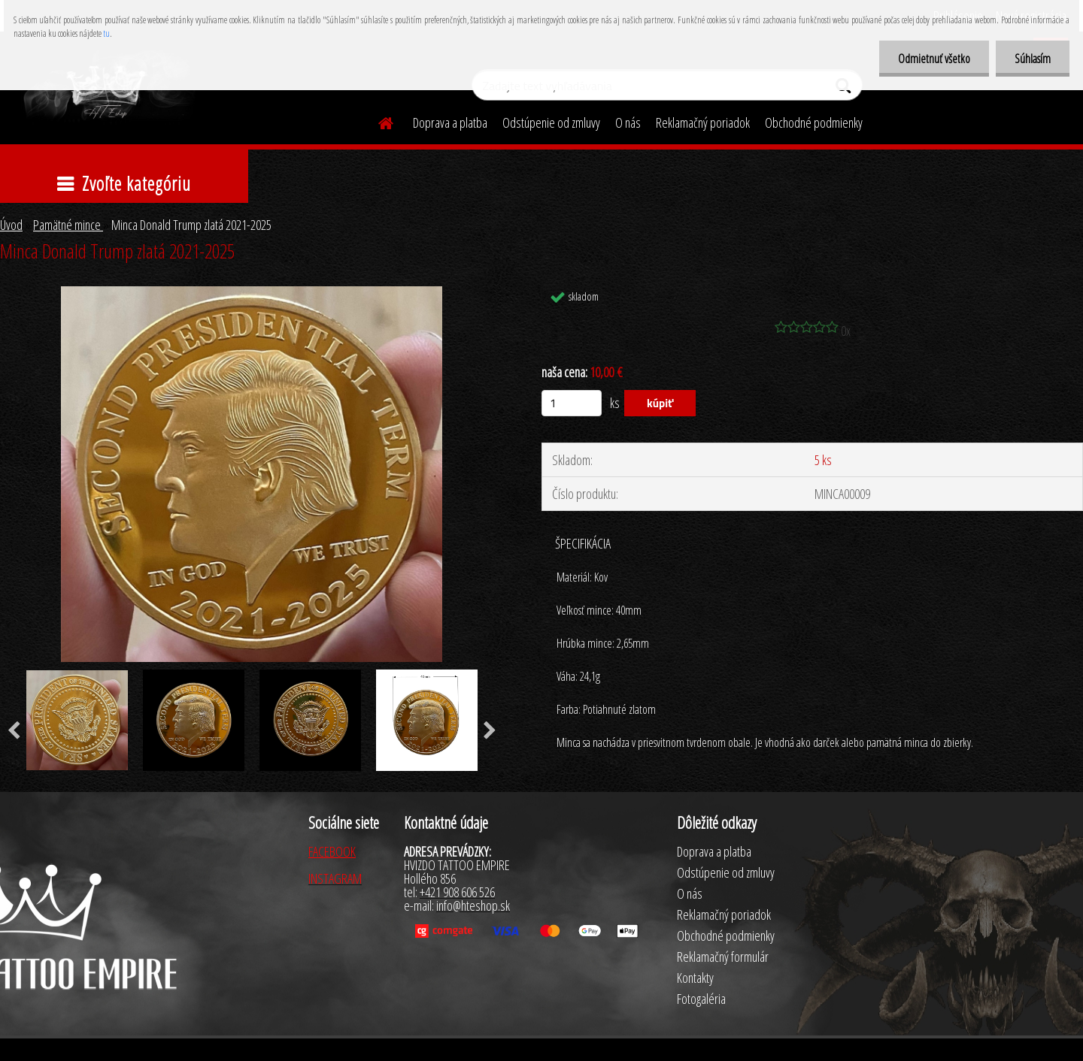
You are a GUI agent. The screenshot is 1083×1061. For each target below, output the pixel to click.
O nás (628, 122)
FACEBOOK (332, 851)
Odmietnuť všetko (934, 58)
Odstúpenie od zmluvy (551, 122)
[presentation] (490, 731)
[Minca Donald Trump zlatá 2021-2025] (251, 293)
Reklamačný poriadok (703, 122)
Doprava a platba (450, 122)
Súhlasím (1033, 58)
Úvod (11, 225)
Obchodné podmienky (814, 122)
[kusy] (572, 403)
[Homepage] (377, 121)
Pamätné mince (68, 225)
